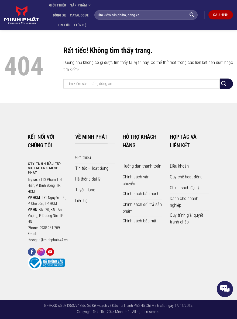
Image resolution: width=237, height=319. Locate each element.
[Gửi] (194, 15)
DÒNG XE (59, 15)
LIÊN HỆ (80, 25)
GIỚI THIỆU (57, 5)
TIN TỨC (63, 25)
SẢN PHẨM (80, 5)
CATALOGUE (79, 15)
